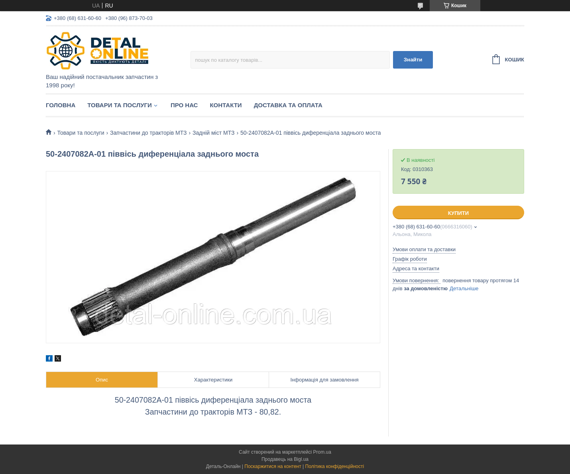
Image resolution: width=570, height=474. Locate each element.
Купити (458, 213)
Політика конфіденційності (334, 466)
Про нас (184, 105)
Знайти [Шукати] (413, 60)
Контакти (226, 105)
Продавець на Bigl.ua (285, 459)
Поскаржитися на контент (272, 466)
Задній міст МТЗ (214, 133)
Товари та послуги (119, 105)
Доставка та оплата (288, 105)
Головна (60, 105)
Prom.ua (322, 452)
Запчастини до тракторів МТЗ (148, 133)
